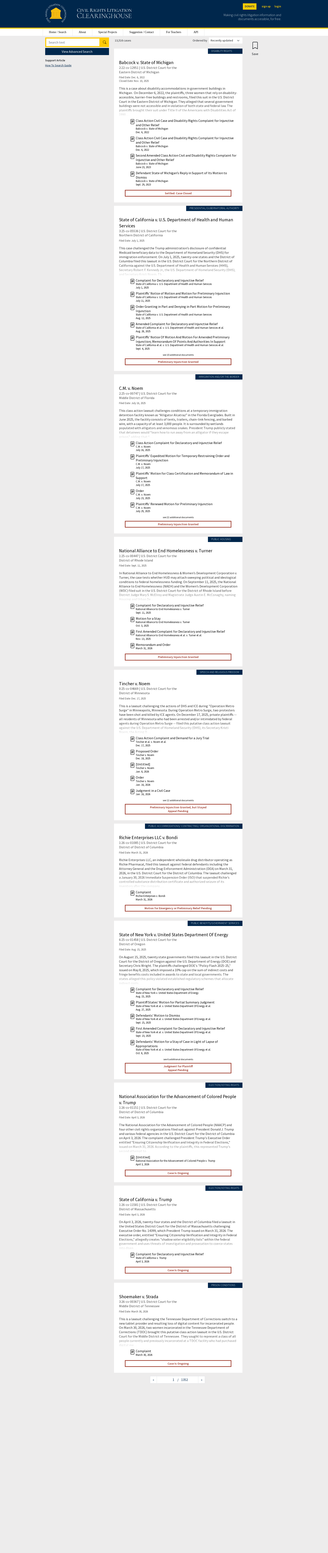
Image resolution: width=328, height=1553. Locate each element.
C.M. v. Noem (131, 388)
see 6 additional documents (178, 1059)
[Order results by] (225, 40)
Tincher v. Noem (134, 683)
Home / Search (57, 32)
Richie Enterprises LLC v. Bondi (148, 837)
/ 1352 (182, 1380)
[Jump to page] (167, 1379)
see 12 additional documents (178, 800)
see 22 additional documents (178, 517)
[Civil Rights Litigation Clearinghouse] (76, 14)
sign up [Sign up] (266, 6)
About (82, 32)
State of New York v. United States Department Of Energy (173, 934)
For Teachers (173, 32)
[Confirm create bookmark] (255, 48)
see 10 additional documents (178, 354)
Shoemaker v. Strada (138, 1296)
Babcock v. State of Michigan (146, 62)
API (195, 32)
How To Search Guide (58, 65)
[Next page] (201, 1379)
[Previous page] (153, 1379)
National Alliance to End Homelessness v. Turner (165, 551)
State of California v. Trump (145, 1199)
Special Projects (107, 32)
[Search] (72, 42)
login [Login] (277, 6)
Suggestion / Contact (141, 32)
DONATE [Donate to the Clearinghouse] (250, 6)
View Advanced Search (77, 51)
